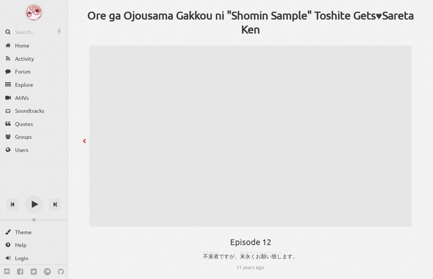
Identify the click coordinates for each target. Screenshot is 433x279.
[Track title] (34, 191)
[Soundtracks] (34, 110)
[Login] (34, 258)
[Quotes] (34, 123)
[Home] (34, 45)
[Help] (34, 244)
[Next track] (55, 204)
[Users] (34, 149)
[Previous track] (12, 204)
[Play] (34, 204)
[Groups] (34, 136)
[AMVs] (34, 97)
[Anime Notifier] (34, 12)
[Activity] (34, 58)
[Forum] (34, 71)
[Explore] (34, 84)
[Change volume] (34, 220)
